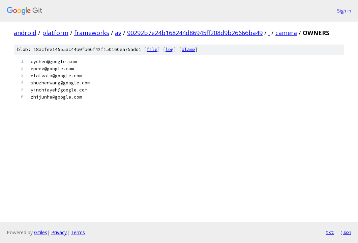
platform (55, 33)
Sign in (344, 10)
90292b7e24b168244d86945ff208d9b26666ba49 (195, 33)
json (345, 232)
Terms (78, 232)
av (118, 33)
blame (188, 49)
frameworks (91, 33)
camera (286, 33)
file (152, 49)
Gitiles (40, 232)
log (170, 49)
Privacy (59, 232)
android (25, 33)
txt (330, 232)
